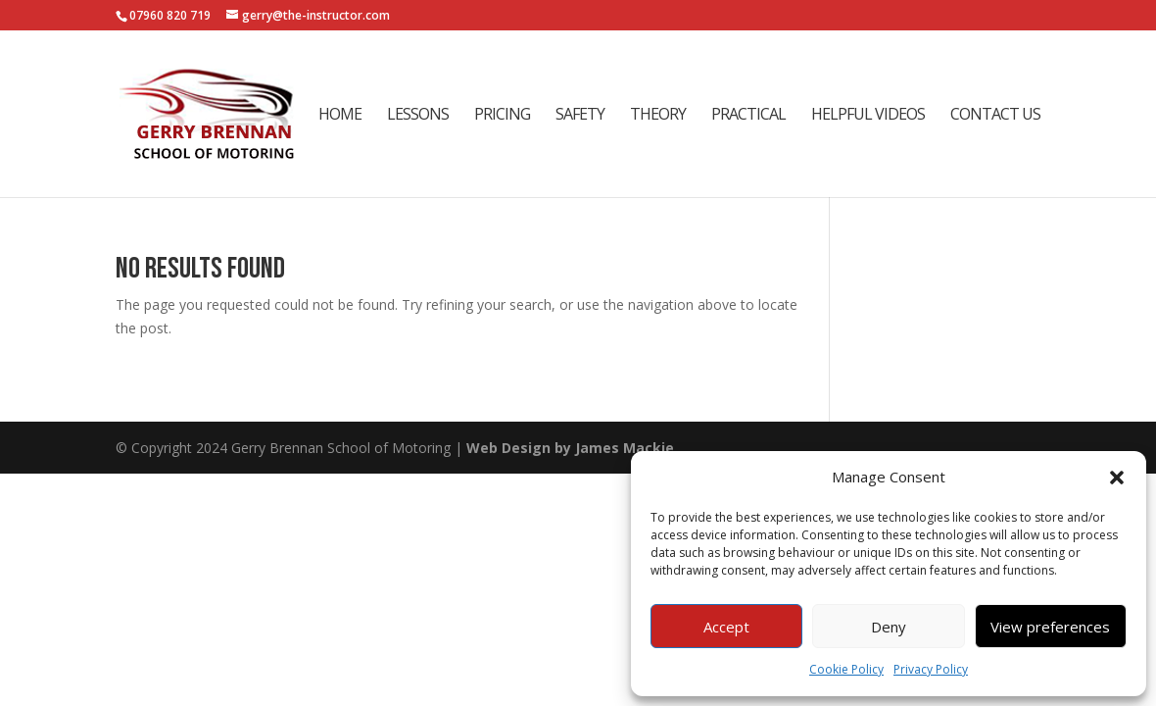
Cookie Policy (846, 669)
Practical (748, 116)
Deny (888, 626)
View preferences (1050, 626)
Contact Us (995, 116)
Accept (726, 626)
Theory (658, 116)
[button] (1117, 477)
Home (339, 116)
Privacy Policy (930, 669)
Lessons (418, 116)
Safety (579, 116)
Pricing (502, 116)
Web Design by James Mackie (570, 447)
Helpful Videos (868, 116)
